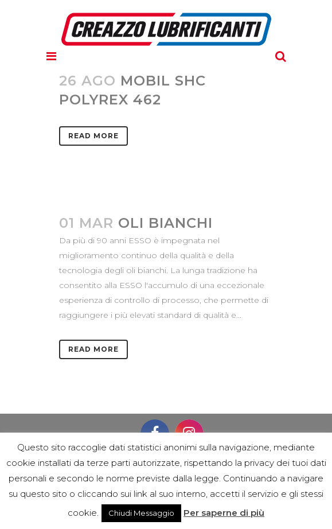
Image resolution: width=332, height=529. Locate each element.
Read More (93, 135)
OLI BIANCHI (165, 223)
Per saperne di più (223, 512)
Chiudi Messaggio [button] (141, 513)
